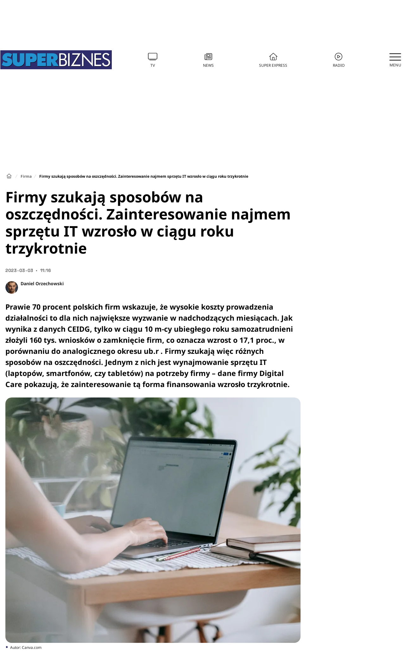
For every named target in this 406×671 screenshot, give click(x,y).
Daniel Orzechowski (42, 283)
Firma (26, 176)
